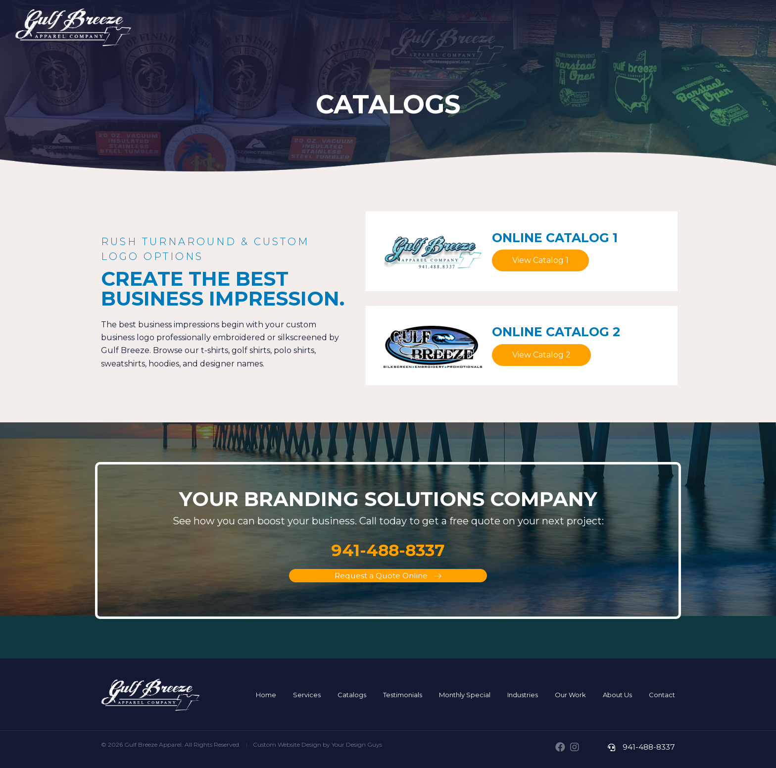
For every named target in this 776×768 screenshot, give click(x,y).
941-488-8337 (647, 747)
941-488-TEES (722, 31)
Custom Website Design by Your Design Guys (317, 745)
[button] (540, 260)
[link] (266, 695)
